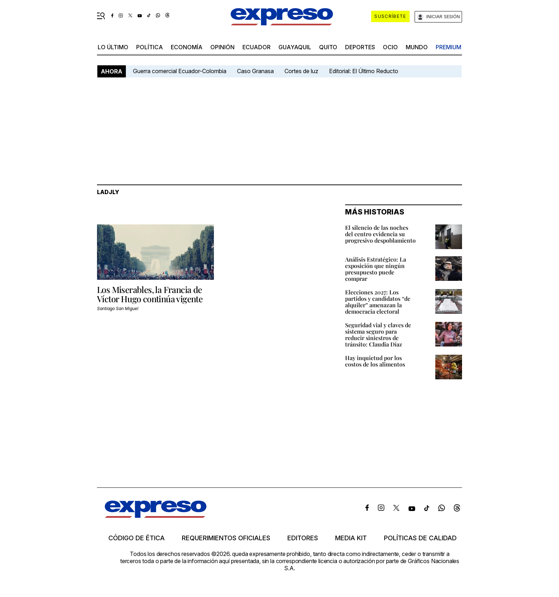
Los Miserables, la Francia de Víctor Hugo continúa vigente (149, 294)
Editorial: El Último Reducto (363, 71)
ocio (390, 47)
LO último (113, 47)
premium (448, 47)
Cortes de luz (301, 71)
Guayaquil (294, 47)
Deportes (360, 47)
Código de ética (136, 538)
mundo (417, 47)
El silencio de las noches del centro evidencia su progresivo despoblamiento (380, 234)
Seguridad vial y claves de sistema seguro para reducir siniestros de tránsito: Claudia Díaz (378, 334)
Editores (302, 538)
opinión (222, 47)
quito (328, 47)
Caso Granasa (255, 71)
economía (186, 47)
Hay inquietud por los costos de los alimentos (375, 361)
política (149, 47)
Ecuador (256, 47)
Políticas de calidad (420, 538)
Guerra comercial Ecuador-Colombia (179, 71)
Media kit (351, 538)
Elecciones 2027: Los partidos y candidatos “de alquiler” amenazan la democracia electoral (377, 301)
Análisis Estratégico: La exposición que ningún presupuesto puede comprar (375, 269)
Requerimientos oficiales (226, 538)
